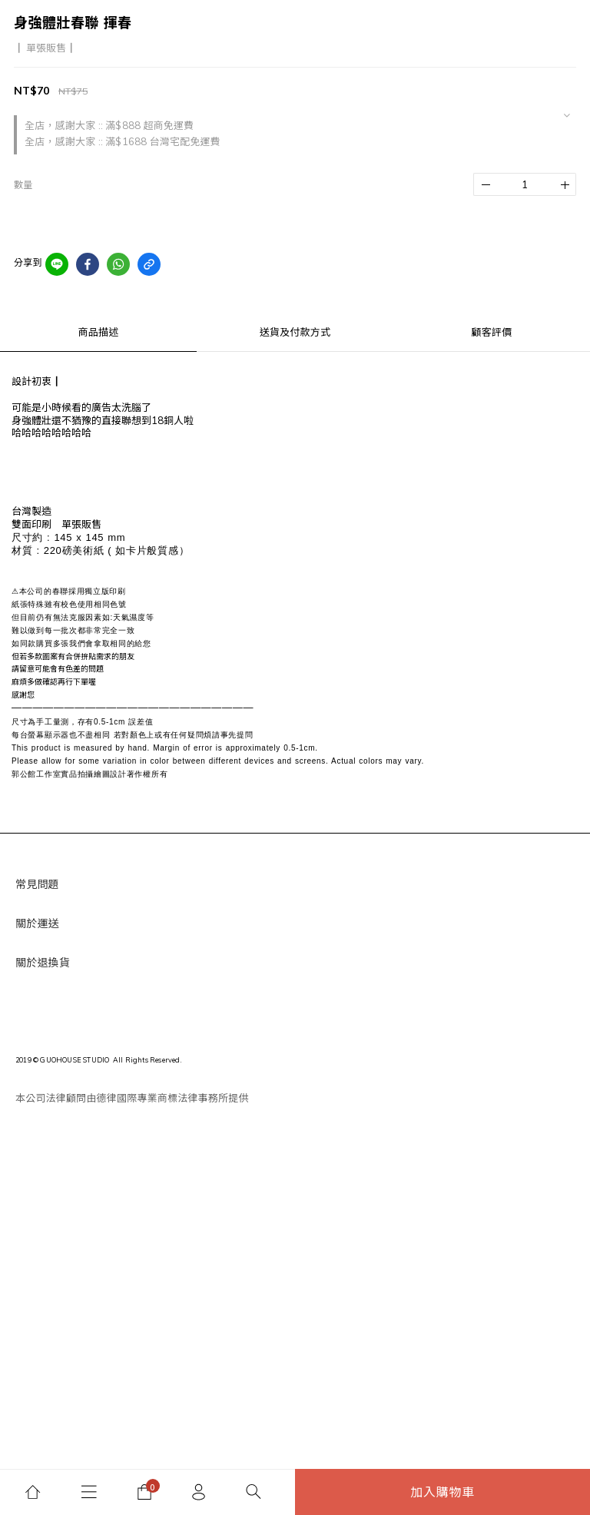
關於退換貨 (42, 963)
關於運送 (37, 923)
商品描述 (98, 332)
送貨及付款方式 (295, 332)
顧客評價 (492, 332)
